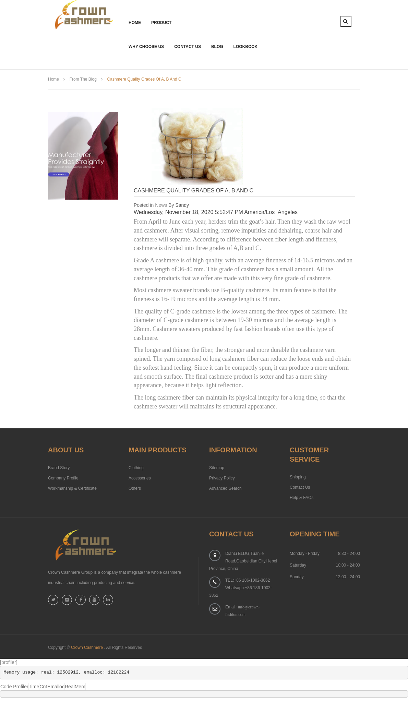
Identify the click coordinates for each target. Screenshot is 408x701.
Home (53, 79)
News (161, 205)
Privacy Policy (222, 478)
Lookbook (245, 46)
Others (135, 488)
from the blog (83, 79)
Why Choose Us (146, 46)
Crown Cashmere (87, 647)
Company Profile (63, 478)
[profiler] (8, 662)
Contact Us (187, 46)
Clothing (136, 467)
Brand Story (59, 467)
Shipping (298, 477)
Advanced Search (225, 488)
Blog (217, 46)
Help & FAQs (301, 497)
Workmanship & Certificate (72, 488)
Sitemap (216, 467)
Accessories (140, 478)
